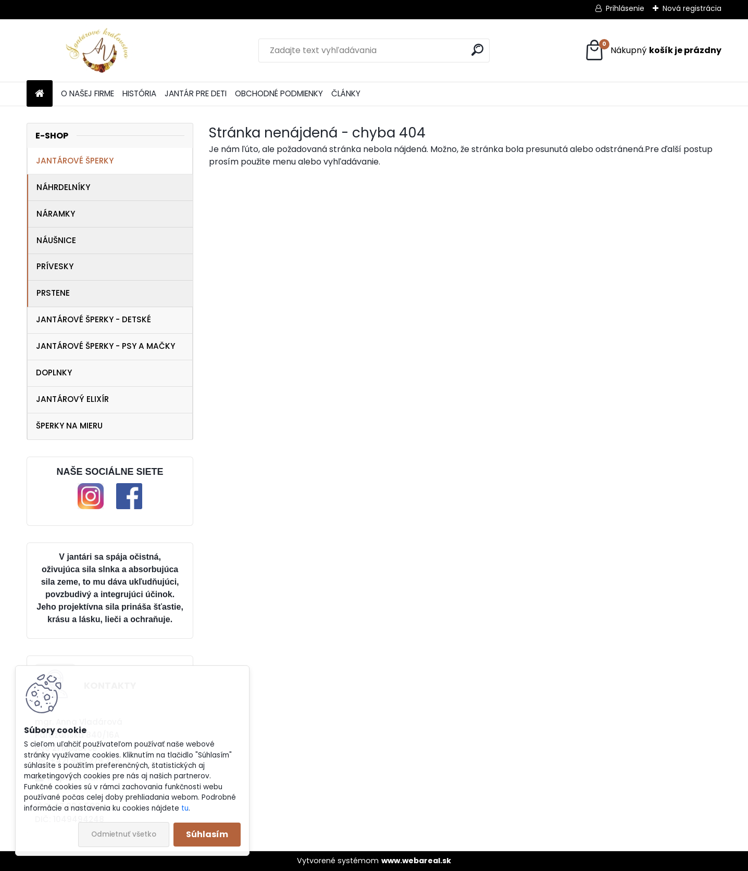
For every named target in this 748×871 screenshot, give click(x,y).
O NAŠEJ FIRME (87, 93)
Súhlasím (207, 834)
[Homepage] (40, 94)
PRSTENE (53, 292)
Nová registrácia (692, 8)
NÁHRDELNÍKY (63, 187)
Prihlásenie (625, 8)
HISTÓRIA (139, 93)
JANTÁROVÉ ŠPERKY (75, 160)
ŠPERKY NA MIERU (69, 425)
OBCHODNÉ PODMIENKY (279, 93)
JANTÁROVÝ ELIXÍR (72, 399)
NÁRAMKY (55, 213)
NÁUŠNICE (56, 240)
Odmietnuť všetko (123, 834)
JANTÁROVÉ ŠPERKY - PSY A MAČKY (105, 345)
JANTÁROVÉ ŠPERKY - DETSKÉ (93, 319)
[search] (477, 50)
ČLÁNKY (345, 93)
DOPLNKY (54, 372)
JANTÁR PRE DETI (196, 93)
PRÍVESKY (54, 266)
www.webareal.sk (416, 860)
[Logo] (98, 50)
